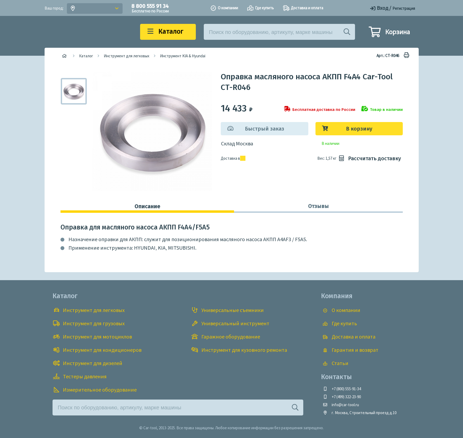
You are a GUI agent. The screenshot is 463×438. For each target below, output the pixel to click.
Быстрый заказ (264, 128)
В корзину (359, 128)
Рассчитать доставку (369, 158)
